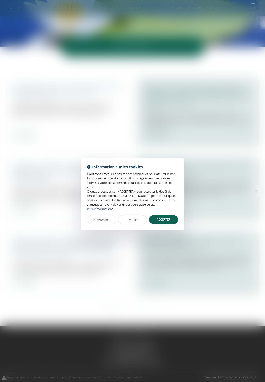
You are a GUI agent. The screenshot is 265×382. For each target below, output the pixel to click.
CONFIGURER (102, 220)
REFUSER (132, 220)
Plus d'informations (100, 209)
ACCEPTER (164, 219)
